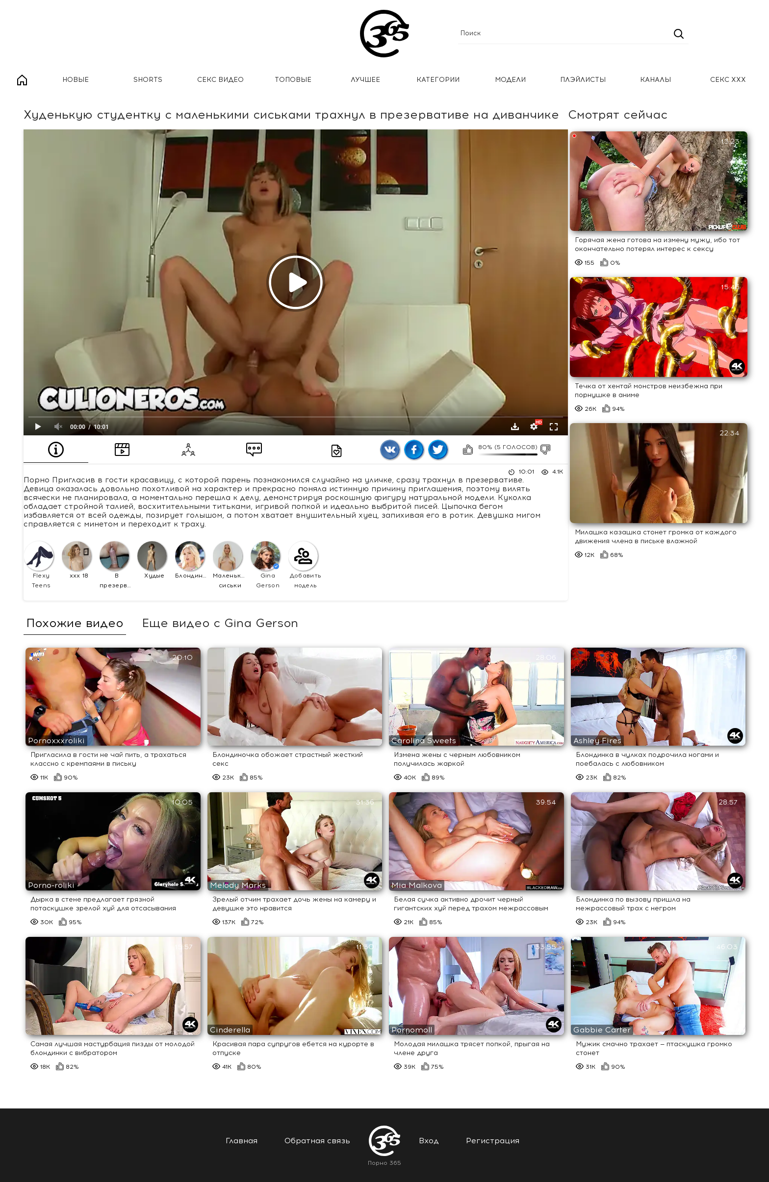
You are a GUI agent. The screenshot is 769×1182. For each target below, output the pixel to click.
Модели (510, 79)
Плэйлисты (583, 79)
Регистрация (492, 1140)
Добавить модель (304, 565)
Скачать (515, 426)
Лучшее (365, 79)
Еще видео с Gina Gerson (220, 623)
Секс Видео (220, 79)
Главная (22, 80)
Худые (152, 560)
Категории (438, 79)
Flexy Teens (38, 565)
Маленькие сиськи (230, 565)
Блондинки (192, 560)
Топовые (293, 79)
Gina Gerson (265, 565)
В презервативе (117, 565)
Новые (75, 79)
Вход (429, 1140)
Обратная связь (317, 1140)
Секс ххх (728, 79)
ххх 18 (76, 560)
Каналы (655, 79)
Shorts (147, 79)
